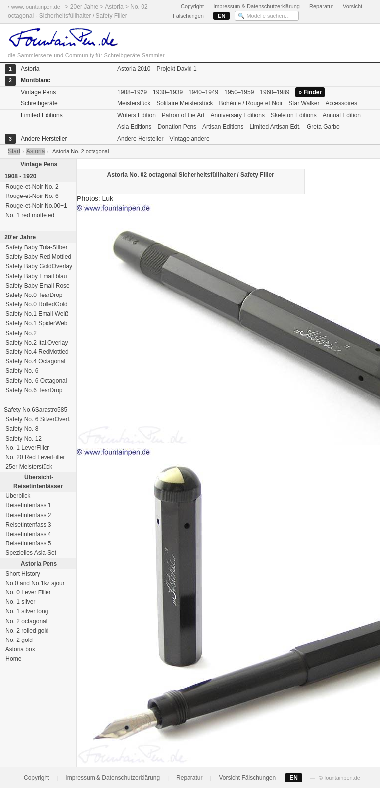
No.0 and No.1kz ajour (34, 583)
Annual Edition (342, 115)
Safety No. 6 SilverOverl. (37, 419)
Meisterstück (133, 103)
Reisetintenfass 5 (27, 543)
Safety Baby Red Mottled (37, 256)
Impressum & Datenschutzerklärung (256, 6)
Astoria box (19, 649)
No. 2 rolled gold (26, 630)
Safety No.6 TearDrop (33, 390)
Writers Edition (136, 115)
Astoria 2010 (133, 68)
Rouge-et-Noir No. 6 (31, 196)
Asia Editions (134, 126)
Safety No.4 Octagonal (34, 361)
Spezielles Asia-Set (30, 552)
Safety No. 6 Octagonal (35, 380)
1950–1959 (239, 92)
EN (221, 16)
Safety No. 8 (21, 428)
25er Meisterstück (28, 466)
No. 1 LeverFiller (26, 447)
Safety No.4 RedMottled (36, 351)
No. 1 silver (19, 601)
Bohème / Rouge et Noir (251, 103)
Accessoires (341, 103)
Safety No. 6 (21, 370)
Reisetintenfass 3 (27, 524)
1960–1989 (274, 92)
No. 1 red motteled (29, 215)
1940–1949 (203, 92)
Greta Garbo (323, 126)
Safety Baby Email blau (35, 276)
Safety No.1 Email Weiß (36, 313)
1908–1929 (132, 92)
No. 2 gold (18, 640)
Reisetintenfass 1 (27, 505)
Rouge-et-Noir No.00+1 (35, 205)
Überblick (17, 495)
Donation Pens (176, 126)
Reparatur (321, 6)
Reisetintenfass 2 (27, 515)
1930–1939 (168, 92)
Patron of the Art (183, 115)
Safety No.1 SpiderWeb (36, 323)
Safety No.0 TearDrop (33, 295)
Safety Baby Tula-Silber (36, 247)
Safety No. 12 (23, 438)
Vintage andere (189, 138)
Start (14, 151)
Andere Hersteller (140, 138)
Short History (22, 573)
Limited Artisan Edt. (274, 126)
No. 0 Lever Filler (27, 592)
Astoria (35, 151)
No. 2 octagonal (25, 621)
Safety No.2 (20, 333)
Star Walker (303, 103)
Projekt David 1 (176, 68)
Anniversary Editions (238, 115)
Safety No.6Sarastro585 (35, 409)
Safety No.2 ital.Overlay (36, 342)
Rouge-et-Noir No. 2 (31, 186)
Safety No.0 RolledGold (36, 304)
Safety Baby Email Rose (37, 285)
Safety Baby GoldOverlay (38, 266)
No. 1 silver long (26, 611)
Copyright (192, 6)
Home (12, 658)
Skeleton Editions (294, 115)
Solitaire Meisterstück (184, 103)
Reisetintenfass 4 (27, 534)
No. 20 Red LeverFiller (34, 457)
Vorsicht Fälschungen (247, 777)
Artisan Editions (222, 126)
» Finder (310, 92)
